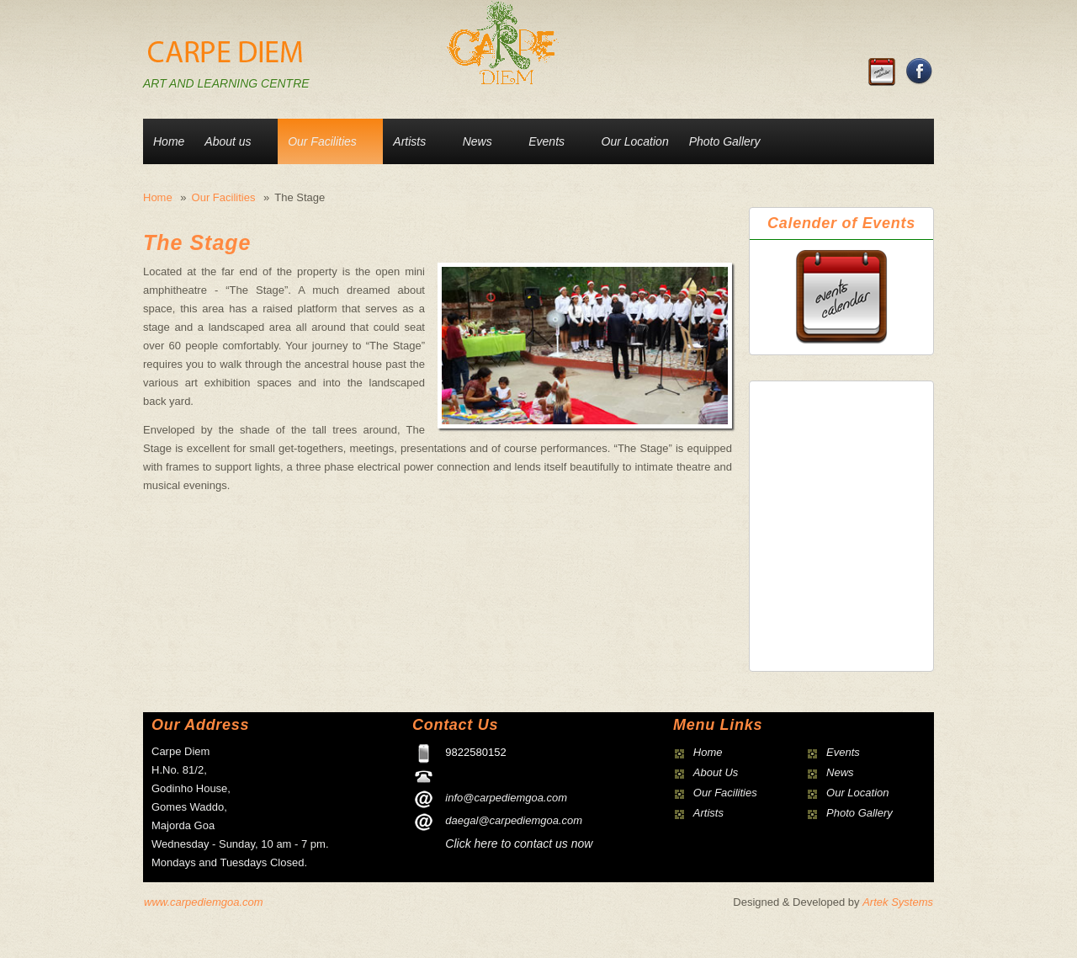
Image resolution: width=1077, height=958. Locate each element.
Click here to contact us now (518, 843)
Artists (409, 141)
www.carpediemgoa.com (203, 902)
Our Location (635, 141)
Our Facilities (322, 141)
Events (546, 141)
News (477, 141)
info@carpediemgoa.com (506, 797)
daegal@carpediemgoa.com (513, 820)
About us (227, 141)
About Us (715, 772)
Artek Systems (897, 902)
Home (168, 141)
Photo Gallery (725, 141)
